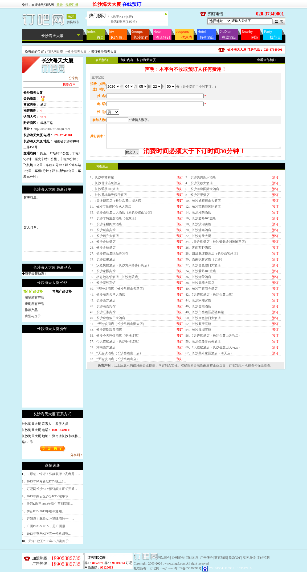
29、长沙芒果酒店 (103, 304)
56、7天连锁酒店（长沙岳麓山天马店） (213, 380)
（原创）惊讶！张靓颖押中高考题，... (53, 474)
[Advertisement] (66, 370)
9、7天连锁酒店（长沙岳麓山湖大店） (117, 245)
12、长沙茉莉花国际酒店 (203, 251)
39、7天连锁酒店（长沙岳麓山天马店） (118, 333)
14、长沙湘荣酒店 (198, 257)
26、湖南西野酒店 (198, 292)
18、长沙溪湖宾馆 (198, 269)
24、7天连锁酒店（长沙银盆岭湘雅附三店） (217, 286)
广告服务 (206, 557)
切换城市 (73, 22)
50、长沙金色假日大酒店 (203, 363)
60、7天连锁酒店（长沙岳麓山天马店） (213, 392)
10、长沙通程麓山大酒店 (203, 245)
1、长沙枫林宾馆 (102, 222)
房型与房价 (33, 316)
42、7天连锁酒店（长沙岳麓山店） (210, 339)
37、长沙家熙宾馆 (103, 327)
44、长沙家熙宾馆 (198, 345)
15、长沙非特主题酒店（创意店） (114, 263)
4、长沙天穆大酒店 (199, 228)
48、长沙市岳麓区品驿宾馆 (205, 357)
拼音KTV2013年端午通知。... (47, 511)
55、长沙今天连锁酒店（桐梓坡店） (115, 380)
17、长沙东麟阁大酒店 (106, 269)
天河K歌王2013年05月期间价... (49, 541)
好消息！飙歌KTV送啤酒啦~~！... (50, 519)
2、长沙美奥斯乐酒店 (201, 222)
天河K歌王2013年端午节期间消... (50, 504)
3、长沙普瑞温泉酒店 (105, 228)
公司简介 (178, 557)
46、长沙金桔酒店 (198, 351)
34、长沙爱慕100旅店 (201, 316)
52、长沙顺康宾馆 (198, 368)
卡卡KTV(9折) (121, 16)
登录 (59, 5)
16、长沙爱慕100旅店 (201, 263)
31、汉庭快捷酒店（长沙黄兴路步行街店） (120, 310)
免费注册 (72, 5)
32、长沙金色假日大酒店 (203, 310)
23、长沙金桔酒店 (103, 286)
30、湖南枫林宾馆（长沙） (205, 304)
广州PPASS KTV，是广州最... (47, 526)
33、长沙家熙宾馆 (103, 316)
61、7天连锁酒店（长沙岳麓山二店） (116, 398)
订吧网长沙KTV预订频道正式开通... (52, 489)
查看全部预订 (266, 60)
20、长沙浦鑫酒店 (198, 275)
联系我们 (235, 557)
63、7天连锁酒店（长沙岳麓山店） (115, 404)
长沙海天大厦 (77, 52)
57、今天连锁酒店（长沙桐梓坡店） (115, 386)
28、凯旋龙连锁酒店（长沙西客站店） (213, 298)
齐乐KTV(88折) (121, 21)
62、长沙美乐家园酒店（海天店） (210, 398)
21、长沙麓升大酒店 (104, 281)
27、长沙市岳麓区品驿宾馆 (109, 298)
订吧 (232, 410)
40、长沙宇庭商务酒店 (202, 333)
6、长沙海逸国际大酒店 (202, 234)
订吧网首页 (55, 52)
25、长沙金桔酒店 (103, 292)
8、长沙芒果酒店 (198, 239)
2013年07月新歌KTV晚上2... (46, 481)
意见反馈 (249, 557)
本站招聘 (263, 557)
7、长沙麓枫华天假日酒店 (108, 239)
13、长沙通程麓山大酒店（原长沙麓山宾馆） (122, 257)
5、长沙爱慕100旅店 (104, 234)
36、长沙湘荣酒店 (198, 322)
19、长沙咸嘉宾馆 (103, 275)
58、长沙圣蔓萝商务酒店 (203, 386)
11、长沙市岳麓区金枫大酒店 (111, 251)
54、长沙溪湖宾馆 (198, 374)
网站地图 (192, 557)
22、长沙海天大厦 (198, 281)
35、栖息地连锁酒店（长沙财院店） (115, 322)
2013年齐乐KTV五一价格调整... (49, 533)
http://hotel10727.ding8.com (52, 129)
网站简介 (164, 557)
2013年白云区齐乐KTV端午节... (49, 496)
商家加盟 (220, 557)
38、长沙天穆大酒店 (200, 327)
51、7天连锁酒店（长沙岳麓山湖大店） (118, 368)
